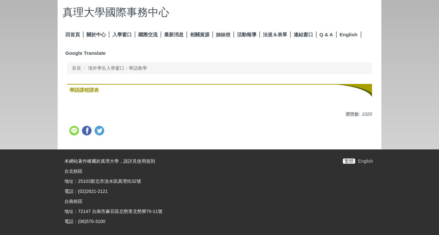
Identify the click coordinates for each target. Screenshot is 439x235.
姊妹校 (223, 34)
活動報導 (246, 34)
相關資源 (199, 34)
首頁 (76, 68)
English (349, 34)
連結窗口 (303, 34)
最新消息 (174, 34)
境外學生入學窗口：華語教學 (117, 68)
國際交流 (148, 34)
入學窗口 (122, 34)
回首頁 (72, 34)
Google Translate (85, 53)
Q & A (326, 34)
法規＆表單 (275, 34)
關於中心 (96, 34)
